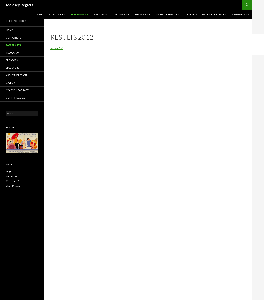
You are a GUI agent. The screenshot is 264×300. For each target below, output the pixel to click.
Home (39, 14)
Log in (9, 171)
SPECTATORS (141, 14)
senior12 (56, 48)
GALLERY (189, 14)
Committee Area (240, 14)
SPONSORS (121, 14)
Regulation (100, 14)
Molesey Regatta (19, 5)
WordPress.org (14, 185)
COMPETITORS (55, 14)
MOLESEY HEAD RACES (214, 14)
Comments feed (14, 181)
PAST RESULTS (78, 14)
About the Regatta (166, 14)
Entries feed (12, 176)
